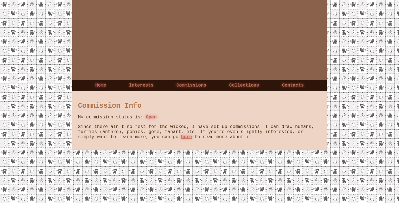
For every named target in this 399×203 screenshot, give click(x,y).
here (186, 142)
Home (100, 86)
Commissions (191, 86)
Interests (141, 86)
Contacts (293, 86)
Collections (244, 86)
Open (151, 119)
